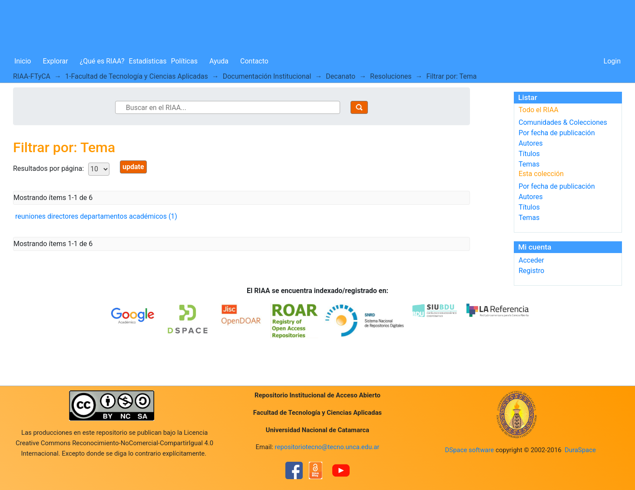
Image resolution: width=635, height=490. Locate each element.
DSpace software (469, 450)
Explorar (55, 61)
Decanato (340, 76)
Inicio (22, 61)
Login (612, 61)
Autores (530, 143)
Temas (529, 164)
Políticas (184, 61)
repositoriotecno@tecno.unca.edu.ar (327, 447)
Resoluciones (390, 76)
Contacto (254, 61)
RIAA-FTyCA (31, 76)
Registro (531, 271)
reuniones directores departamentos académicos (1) (96, 216)
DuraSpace (580, 450)
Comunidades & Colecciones (563, 122)
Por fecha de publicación (557, 133)
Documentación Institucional (267, 76)
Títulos (529, 154)
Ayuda (218, 61)
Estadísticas (148, 61)
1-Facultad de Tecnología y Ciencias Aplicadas (136, 76)
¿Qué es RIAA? (102, 61)
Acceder (531, 260)
